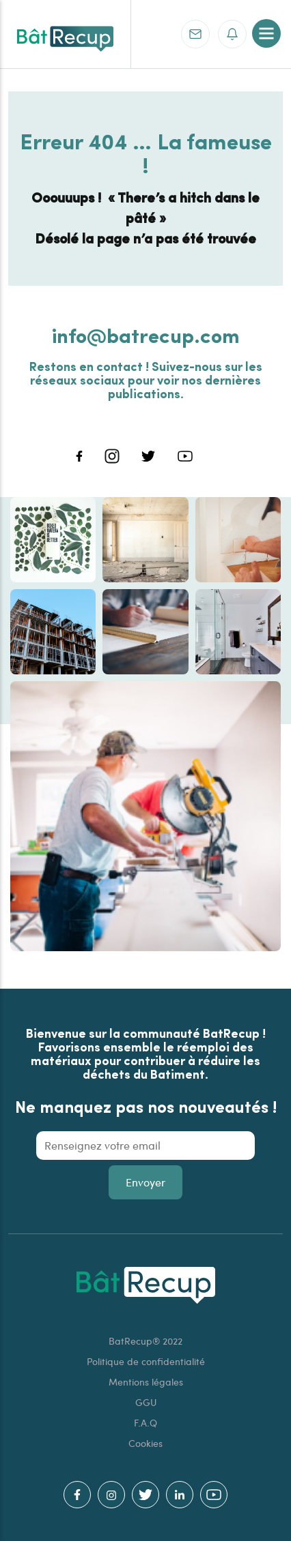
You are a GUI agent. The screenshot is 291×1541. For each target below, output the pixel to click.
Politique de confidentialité (146, 1361)
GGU (145, 1402)
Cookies (145, 1443)
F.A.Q (145, 1422)
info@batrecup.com (146, 334)
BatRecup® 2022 (145, 1340)
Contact (195, 33)
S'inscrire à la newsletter (231, 33)
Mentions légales (146, 1381)
